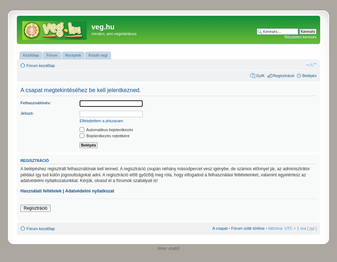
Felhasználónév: (35, 103)
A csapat (220, 228)
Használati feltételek (41, 191)
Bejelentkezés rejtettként (104, 136)
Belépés (309, 75)
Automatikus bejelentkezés (106, 130)
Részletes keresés (300, 37)
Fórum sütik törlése (248, 228)
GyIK (260, 75)
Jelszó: (27, 113)
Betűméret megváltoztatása (311, 64)
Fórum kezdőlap (41, 65)
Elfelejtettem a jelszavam (101, 121)
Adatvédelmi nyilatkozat (89, 191)
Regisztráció (284, 75)
